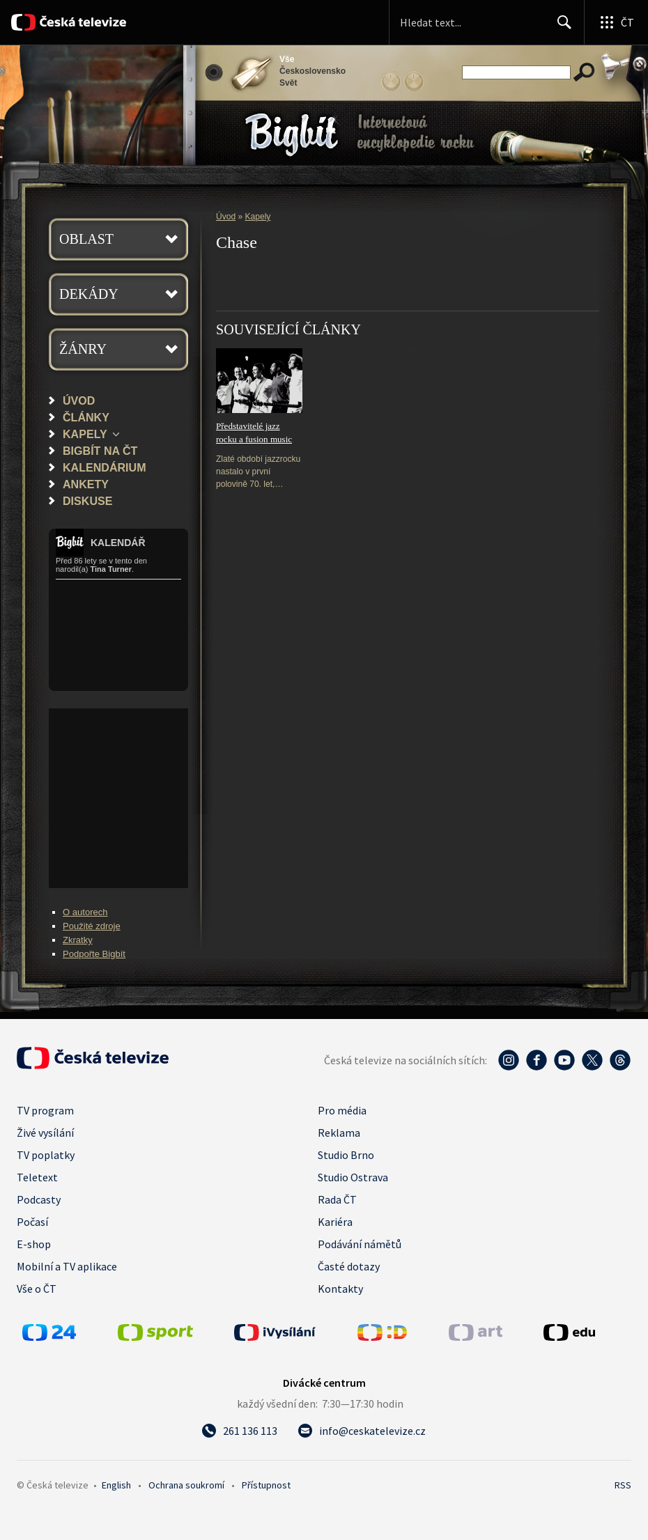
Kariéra (335, 1222)
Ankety (86, 484)
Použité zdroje (92, 926)
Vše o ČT (36, 1289)
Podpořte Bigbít (94, 954)
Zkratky (78, 940)
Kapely (85, 434)
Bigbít (291, 135)
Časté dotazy (349, 1266)
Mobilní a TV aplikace (67, 1266)
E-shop (34, 1244)
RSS (623, 1485)
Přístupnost (266, 1485)
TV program (45, 1110)
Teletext (37, 1177)
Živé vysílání (45, 1133)
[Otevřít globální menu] (616, 22)
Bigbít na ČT (100, 450)
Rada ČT (337, 1199)
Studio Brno (346, 1155)
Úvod (79, 400)
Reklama (339, 1133)
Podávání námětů (359, 1244)
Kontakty (340, 1289)
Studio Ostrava (353, 1177)
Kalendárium (104, 467)
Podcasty (39, 1199)
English (116, 1485)
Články (86, 417)
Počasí (32, 1222)
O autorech (85, 912)
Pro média (342, 1110)
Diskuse (87, 501)
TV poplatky (46, 1155)
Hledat (561, 28)
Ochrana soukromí (186, 1485)
